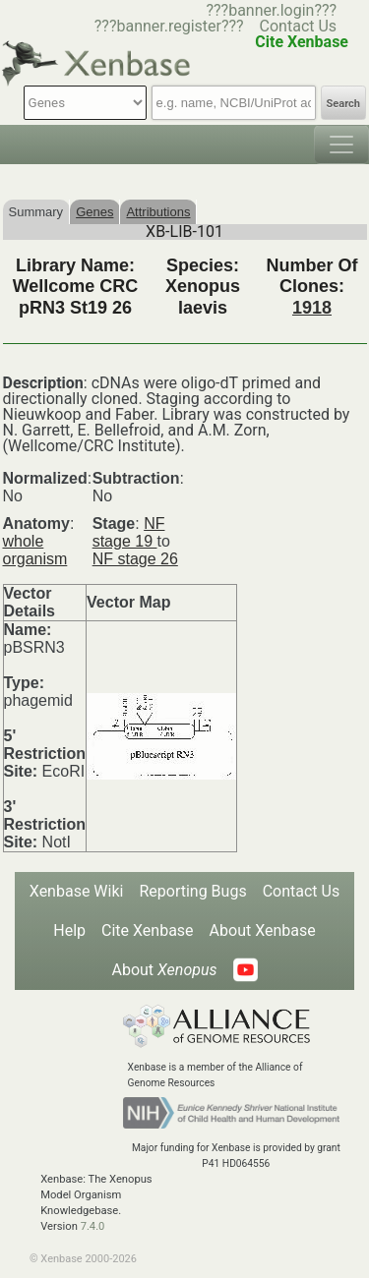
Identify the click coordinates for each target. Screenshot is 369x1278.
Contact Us (299, 26)
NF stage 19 (128, 532)
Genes (94, 211)
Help (69, 930)
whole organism (35, 550)
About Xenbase (263, 930)
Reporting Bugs (192, 891)
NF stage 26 (135, 559)
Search (343, 103)
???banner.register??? (169, 26)
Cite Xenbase (147, 930)
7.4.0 (93, 1226)
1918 (312, 308)
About (163, 969)
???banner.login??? (271, 10)
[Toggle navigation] (341, 144)
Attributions (158, 211)
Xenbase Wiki (77, 891)
